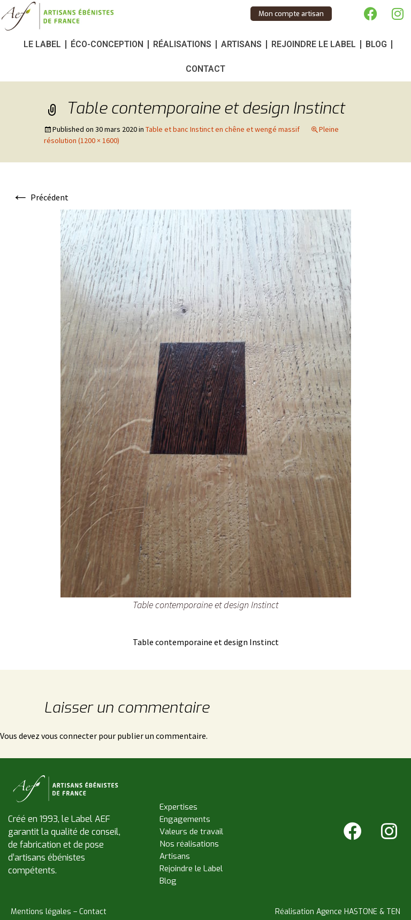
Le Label (42, 44)
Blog (376, 44)
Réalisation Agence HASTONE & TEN (337, 912)
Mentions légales (41, 912)
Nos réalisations (189, 844)
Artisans (241, 44)
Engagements (184, 819)
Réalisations (182, 44)
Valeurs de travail (191, 831)
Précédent (40, 197)
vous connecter (69, 735)
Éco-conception (107, 44)
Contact (205, 69)
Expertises (178, 807)
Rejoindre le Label (313, 44)
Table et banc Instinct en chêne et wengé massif (223, 129)
